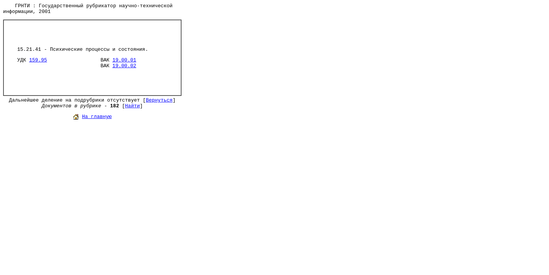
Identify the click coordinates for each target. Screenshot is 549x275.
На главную (97, 117)
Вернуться (159, 100)
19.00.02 (124, 66)
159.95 (38, 60)
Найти (132, 106)
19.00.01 (124, 60)
